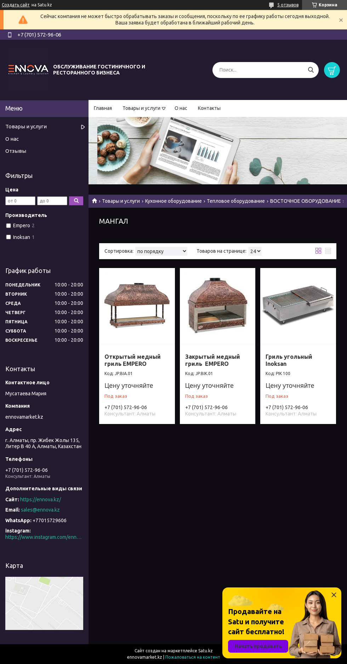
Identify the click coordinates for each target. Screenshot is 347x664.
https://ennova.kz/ (40, 499)
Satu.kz (205, 650)
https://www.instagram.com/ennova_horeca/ (44, 537)
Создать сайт (16, 4)
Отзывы (15, 151)
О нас (181, 108)
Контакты (209, 108)
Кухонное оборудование (173, 201)
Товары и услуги (141, 108)
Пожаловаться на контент (192, 657)
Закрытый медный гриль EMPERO (212, 360)
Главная (103, 108)
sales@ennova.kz (40, 510)
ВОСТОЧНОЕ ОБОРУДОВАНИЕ (305, 201)
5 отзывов (287, 4)
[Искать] (311, 70)
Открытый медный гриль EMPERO (132, 360)
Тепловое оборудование (236, 201)
